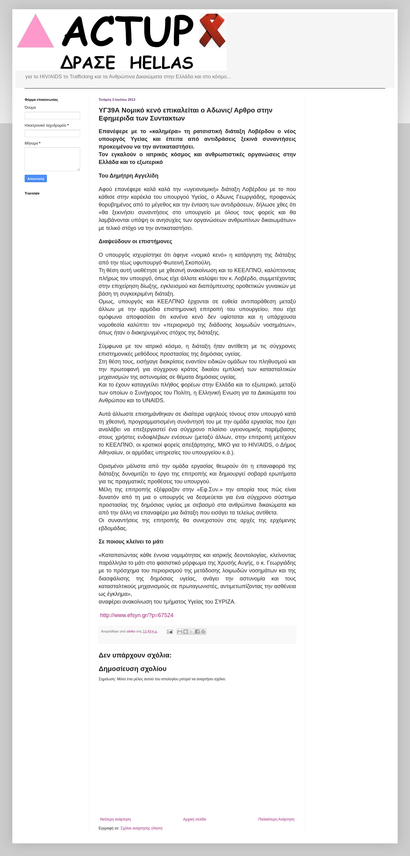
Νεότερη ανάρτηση (115, 819)
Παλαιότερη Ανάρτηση (276, 819)
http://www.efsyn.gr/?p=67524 (137, 615)
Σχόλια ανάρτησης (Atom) (141, 828)
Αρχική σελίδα (194, 819)
